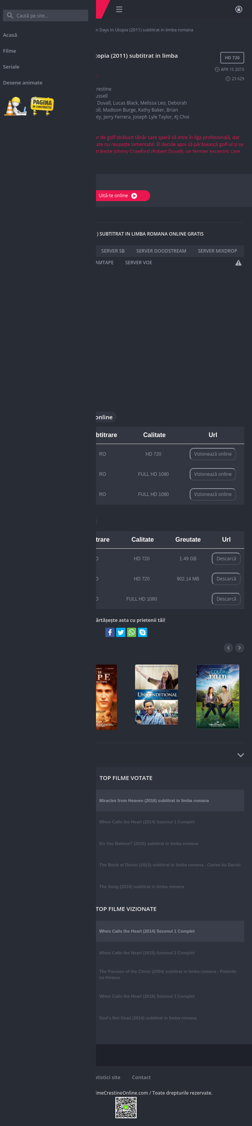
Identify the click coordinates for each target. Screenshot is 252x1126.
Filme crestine (68, 30)
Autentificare (238, 9)
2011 (86, 82)
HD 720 (153, 454)
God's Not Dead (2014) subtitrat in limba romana (147, 1018)
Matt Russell (94, 96)
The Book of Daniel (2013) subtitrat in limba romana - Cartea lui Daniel (169, 865)
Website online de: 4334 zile (48, 1084)
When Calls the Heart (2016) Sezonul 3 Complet (146, 996)
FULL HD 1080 (153, 474)
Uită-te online (119, 195)
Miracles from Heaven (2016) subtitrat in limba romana (154, 800)
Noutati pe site (60, 1077)
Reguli (23, 1077)
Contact (141, 1077)
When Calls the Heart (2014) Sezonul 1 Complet (146, 822)
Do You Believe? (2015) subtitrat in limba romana (148, 843)
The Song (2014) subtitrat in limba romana (141, 886)
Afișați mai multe (27, 162)
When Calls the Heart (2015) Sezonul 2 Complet (146, 952)
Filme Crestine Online (29, 30)
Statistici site (104, 1077)
